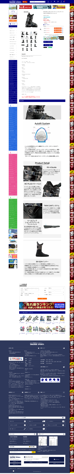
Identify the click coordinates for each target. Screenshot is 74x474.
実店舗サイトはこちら (56, 463)
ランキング (54, 2)
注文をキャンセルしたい (13, 443)
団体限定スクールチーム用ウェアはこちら (36, 462)
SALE (33, 293)
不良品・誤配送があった (27, 441)
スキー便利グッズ (12, 224)
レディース (34, 288)
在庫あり (26, 293)
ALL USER (26, 288)
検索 (44, 2)
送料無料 (30, 293)
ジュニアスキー (12, 52)
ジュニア (38, 288)
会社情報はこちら (15, 461)
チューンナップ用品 (12, 92)
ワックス (11, 90)
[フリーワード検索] (31, 292)
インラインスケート (12, 94)
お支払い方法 (12, 421)
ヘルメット (11, 71)
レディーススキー (12, 50)
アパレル (11, 102)
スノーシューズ (12, 220)
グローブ (11, 69)
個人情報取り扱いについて (20, 468)
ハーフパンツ (11, 81)
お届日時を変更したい (13, 441)
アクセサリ (11, 100)
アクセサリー (11, 147)
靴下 (10, 216)
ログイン (13, 13)
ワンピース (11, 79)
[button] (19, 7)
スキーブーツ (18, 4)
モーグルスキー (12, 48)
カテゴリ (51, 2)
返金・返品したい (26, 443)
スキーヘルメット (12, 212)
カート (64, 2)
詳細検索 (48, 2)
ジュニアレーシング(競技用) (12, 227)
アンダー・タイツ (12, 214)
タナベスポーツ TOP (12, 4)
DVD (10, 98)
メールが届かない (50, 421)
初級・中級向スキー (12, 54)
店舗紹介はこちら (15, 464)
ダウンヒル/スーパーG (13, 41)
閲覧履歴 (61, 2)
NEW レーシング (12, 30)
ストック (11, 65)
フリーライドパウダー (13, 43)
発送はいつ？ (31, 421)
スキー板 (11, 26)
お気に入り (58, 2)
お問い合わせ (57, 459)
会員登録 (13, 20)
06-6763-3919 (29, 457)
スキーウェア (11, 75)
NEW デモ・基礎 (12, 37)
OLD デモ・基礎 (12, 39)
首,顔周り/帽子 (12, 130)
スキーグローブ (12, 210)
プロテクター (11, 73)
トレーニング (11, 96)
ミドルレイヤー (12, 77)
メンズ (30, 288)
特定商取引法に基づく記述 (13, 468)
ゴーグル (11, 67)
